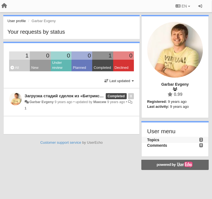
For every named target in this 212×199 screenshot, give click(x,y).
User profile (16, 21)
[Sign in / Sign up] (200, 6)
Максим (99, 102)
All (14, 68)
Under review (57, 65)
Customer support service (60, 142)
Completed (102, 68)
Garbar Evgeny (41, 102)
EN (183, 6)
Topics (153, 140)
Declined (122, 68)
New (34, 68)
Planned (79, 68)
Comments (157, 145)
